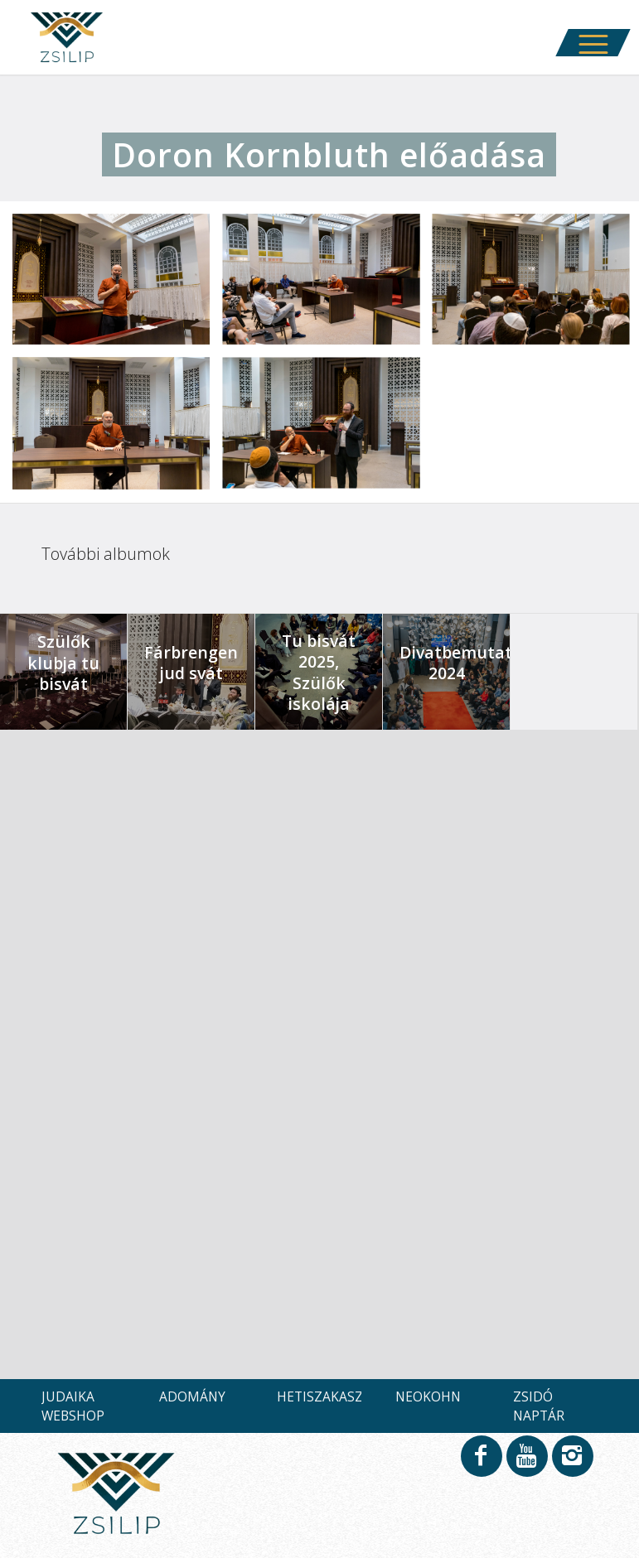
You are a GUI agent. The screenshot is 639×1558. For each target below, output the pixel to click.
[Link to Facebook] (480, 1463)
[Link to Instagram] (571, 1463)
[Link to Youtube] (526, 1463)
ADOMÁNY (192, 1396)
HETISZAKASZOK (329, 1396)
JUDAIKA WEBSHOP (72, 1405)
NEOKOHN (428, 1396)
